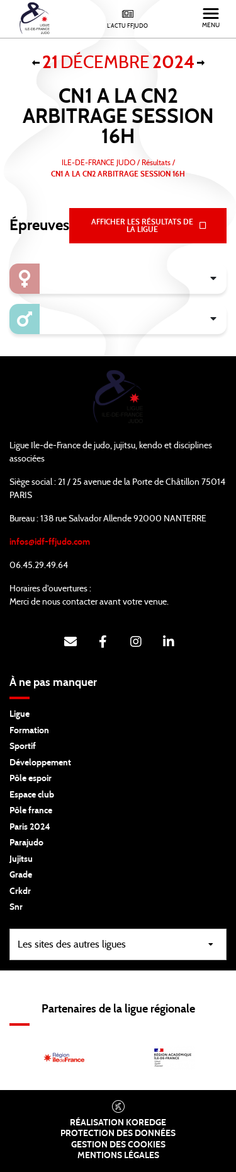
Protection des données (118, 1133)
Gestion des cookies (118, 1144)
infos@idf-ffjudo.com (49, 542)
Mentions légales (118, 1155)
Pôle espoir (30, 778)
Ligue (19, 714)
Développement (40, 762)
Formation (29, 730)
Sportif (22, 746)
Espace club (31, 795)
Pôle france (30, 810)
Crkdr (20, 891)
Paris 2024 (29, 827)
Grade (20, 875)
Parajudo (26, 842)
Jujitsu (21, 859)
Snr (16, 907)
